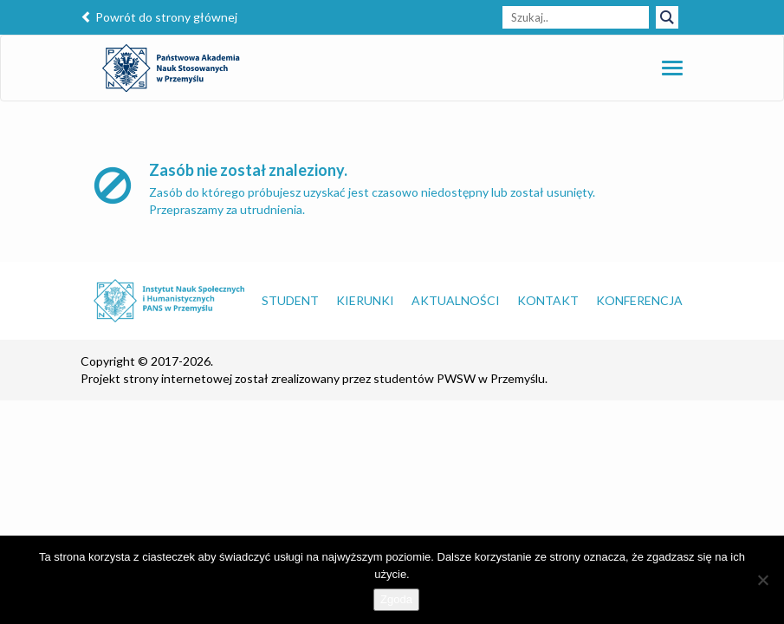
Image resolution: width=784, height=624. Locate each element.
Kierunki (365, 300)
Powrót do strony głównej (159, 17)
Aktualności (455, 300)
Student (290, 300)
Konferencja (639, 300)
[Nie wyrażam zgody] (762, 579)
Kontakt (548, 300)
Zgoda (396, 599)
